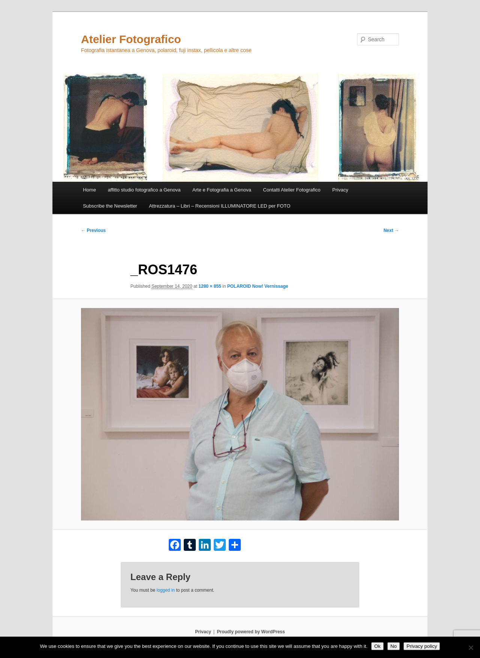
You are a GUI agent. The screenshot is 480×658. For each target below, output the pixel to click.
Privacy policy (421, 646)
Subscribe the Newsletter (110, 206)
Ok (377, 646)
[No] (470, 647)
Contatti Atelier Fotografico (291, 190)
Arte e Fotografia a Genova (221, 190)
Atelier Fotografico (131, 39)
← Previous (93, 230)
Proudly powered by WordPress (251, 631)
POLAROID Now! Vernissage (257, 286)
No (393, 646)
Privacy (340, 190)
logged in (165, 590)
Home (89, 190)
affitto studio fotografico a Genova (144, 190)
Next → (391, 230)
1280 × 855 (209, 286)
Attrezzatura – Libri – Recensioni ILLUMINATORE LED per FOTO (219, 206)
